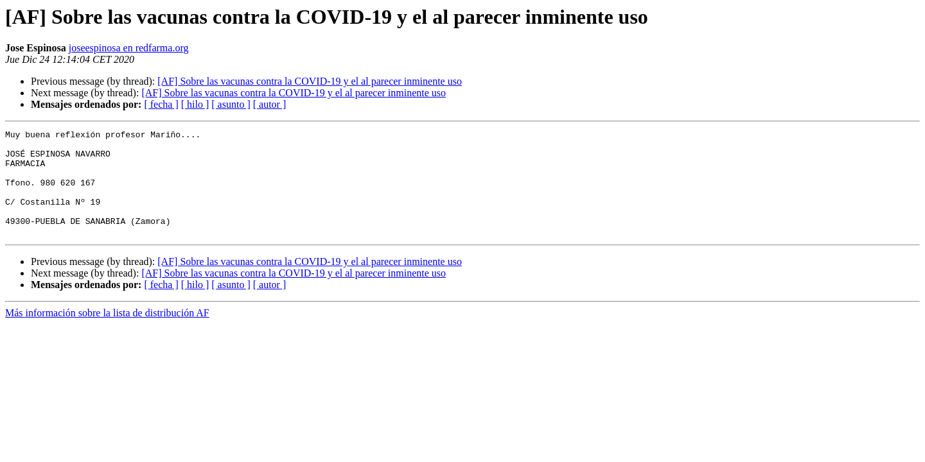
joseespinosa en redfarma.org (129, 47)
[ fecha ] (161, 104)
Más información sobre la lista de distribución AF (107, 334)
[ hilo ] (195, 104)
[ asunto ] (230, 104)
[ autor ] (269, 104)
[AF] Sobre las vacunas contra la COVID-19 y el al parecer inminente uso (309, 81)
